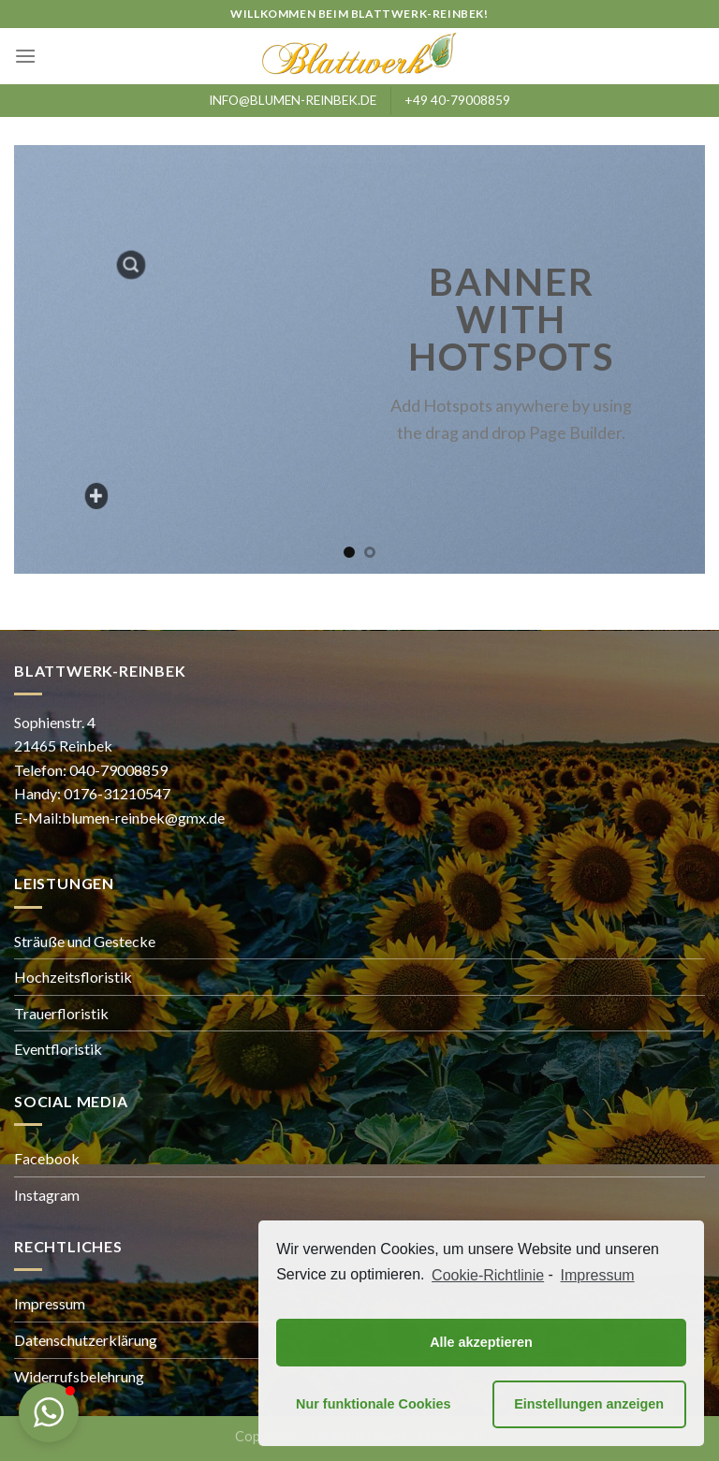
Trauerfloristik (61, 1013)
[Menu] (25, 56)
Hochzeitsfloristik (73, 977)
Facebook (47, 1158)
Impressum (49, 1303)
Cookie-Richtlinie (488, 1275)
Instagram (47, 1195)
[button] (49, 1412)
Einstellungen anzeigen (589, 1403)
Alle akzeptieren (481, 1342)
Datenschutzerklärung (85, 1340)
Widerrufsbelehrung (79, 1376)
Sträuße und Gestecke (84, 941)
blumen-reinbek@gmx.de (143, 817)
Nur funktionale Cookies (373, 1403)
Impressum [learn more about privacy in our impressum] (598, 1275)
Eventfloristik (58, 1049)
